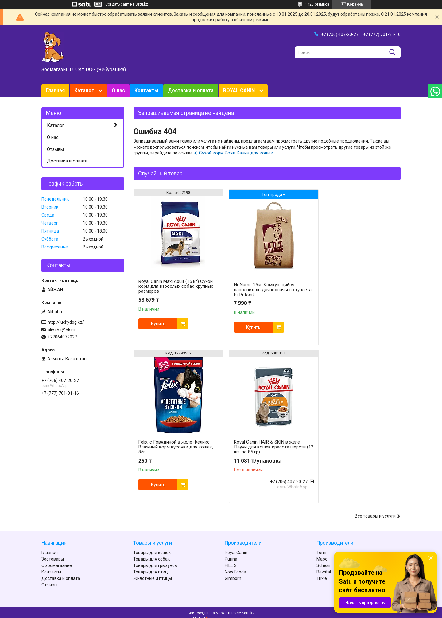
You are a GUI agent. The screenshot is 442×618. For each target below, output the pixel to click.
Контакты (146, 90)
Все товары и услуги (375, 509)
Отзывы (55, 149)
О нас (118, 90)
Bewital (323, 565)
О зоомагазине (56, 559)
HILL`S (231, 559)
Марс (321, 552)
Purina (231, 552)
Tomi (321, 546)
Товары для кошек (152, 546)
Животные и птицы (152, 571)
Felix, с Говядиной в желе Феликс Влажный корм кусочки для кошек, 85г (357, 286)
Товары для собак (151, 552)
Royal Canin (236, 546)
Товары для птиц (150, 565)
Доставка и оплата (191, 90)
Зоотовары (52, 552)
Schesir (323, 559)
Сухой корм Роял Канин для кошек (236, 153)
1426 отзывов (317, 4)
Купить (158, 323)
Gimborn (233, 571)
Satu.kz (248, 606)
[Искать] (392, 52)
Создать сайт (117, 4)
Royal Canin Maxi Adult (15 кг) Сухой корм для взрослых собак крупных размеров (175, 286)
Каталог (84, 90)
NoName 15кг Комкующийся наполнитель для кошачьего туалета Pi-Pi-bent (259, 289)
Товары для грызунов (155, 559)
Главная (55, 90)
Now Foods (235, 565)
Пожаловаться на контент (228, 612)
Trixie (321, 571)
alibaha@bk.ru (61, 329)
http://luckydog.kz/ (66, 322)
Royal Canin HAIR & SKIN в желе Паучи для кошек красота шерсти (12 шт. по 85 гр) (174, 447)
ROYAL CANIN (239, 90)
